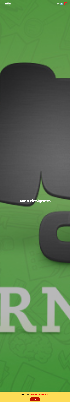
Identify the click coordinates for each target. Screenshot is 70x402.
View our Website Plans (40, 394)
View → (35, 399)
